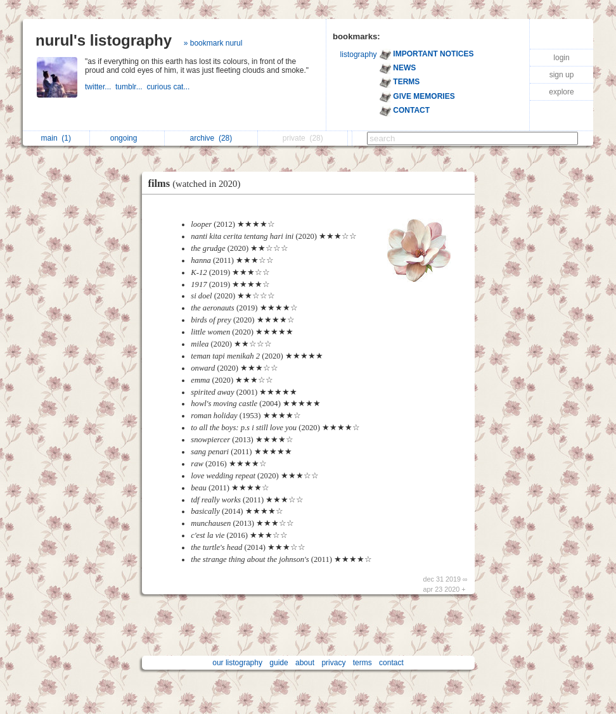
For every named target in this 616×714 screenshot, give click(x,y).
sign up (561, 74)
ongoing (127, 138)
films (197, 183)
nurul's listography (103, 40)
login (561, 57)
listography (358, 54)
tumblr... (130, 86)
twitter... (100, 86)
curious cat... (168, 86)
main (56, 138)
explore (561, 91)
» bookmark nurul (213, 43)
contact (391, 662)
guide (278, 662)
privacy (333, 662)
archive (211, 138)
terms (362, 662)
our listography (237, 662)
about (304, 662)
